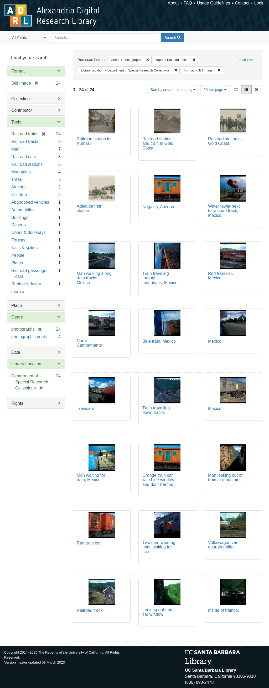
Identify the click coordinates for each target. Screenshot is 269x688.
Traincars (85, 408)
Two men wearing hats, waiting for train (158, 547)
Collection (20, 98)
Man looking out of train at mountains (225, 477)
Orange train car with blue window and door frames (158, 480)
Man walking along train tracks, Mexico (94, 278)
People (17, 255)
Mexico (214, 341)
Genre (17, 317)
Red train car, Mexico (220, 275)
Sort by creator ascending (173, 90)
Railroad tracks (25, 141)
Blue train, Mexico (159, 341)
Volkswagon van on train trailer (223, 545)
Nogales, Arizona (158, 206)
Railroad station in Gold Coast (225, 141)
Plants (17, 263)
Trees (16, 179)
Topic (16, 122)
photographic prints (29, 337)
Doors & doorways (28, 232)
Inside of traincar (223, 610)
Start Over (246, 60)
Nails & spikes (24, 247)
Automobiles (22, 210)
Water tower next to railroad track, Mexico (224, 211)
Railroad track (90, 610)
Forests (18, 240)
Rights (17, 403)
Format (18, 71)
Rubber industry (26, 284)
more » (17, 291)
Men (15, 149)
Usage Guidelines (213, 3)
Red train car (89, 543)
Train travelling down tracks (156, 410)
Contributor (21, 110)
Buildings (19, 217)
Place (16, 305)
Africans (19, 187)
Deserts (18, 225)
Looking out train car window (157, 612)
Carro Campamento (89, 343)
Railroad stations (27, 164)
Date (15, 352)
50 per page (215, 90)
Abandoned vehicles (30, 202)
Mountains (21, 172)
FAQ (188, 3)
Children (19, 194)
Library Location (26, 364)
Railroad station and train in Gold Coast (157, 143)
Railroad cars (23, 157)
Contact (242, 3)
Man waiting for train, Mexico (91, 477)
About (173, 3)
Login (259, 3)
